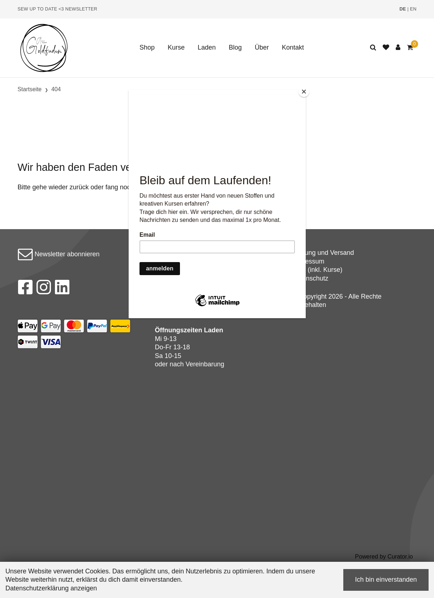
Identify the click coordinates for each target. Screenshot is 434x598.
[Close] (303, 91)
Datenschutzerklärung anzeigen (51, 588)
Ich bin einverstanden (386, 579)
